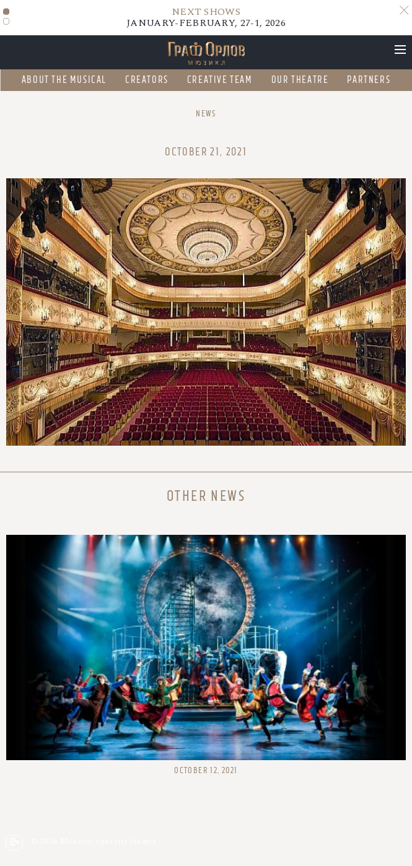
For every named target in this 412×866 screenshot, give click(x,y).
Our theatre (300, 80)
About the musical (64, 80)
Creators (147, 80)
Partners (368, 80)
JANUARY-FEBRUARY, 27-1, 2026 (206, 17)
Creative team (220, 80)
